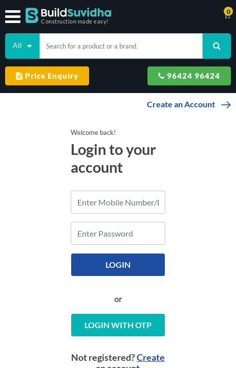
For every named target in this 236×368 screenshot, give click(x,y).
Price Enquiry (47, 75)
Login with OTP (118, 307)
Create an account (150, 339)
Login (118, 246)
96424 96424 (189, 75)
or (118, 281)
